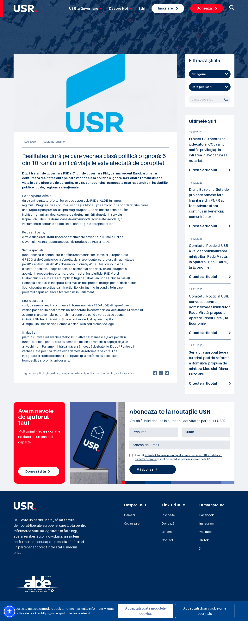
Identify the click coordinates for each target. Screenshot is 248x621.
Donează (168, 523)
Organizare (132, 523)
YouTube (205, 532)
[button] (9, 611)
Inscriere (168, 8)
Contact (167, 540)
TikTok (204, 540)
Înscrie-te (168, 515)
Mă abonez (147, 469)
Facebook (206, 515)
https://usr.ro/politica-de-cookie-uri (65, 613)
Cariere (167, 532)
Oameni (129, 515)
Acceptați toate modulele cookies (145, 611)
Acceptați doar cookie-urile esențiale (204, 611)
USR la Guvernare (85, 8)
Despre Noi (120, 8)
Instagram (206, 523)
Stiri (141, 8)
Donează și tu (37, 471)
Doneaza (206, 8)
